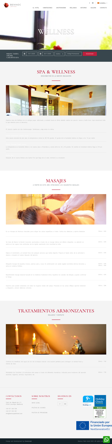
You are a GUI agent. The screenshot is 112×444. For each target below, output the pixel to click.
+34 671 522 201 (11, 411)
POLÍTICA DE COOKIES (38, 407)
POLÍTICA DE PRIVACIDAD (39, 412)
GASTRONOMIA (61, 8)
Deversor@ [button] (28, 441)
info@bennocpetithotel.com (14, 413)
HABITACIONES (47, 8)
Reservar (89, 54)
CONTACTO (103, 8)
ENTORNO (84, 8)
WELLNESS (73, 8)
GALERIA (93, 8)
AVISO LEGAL (36, 403)
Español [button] (102, 3)
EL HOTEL (36, 8)
